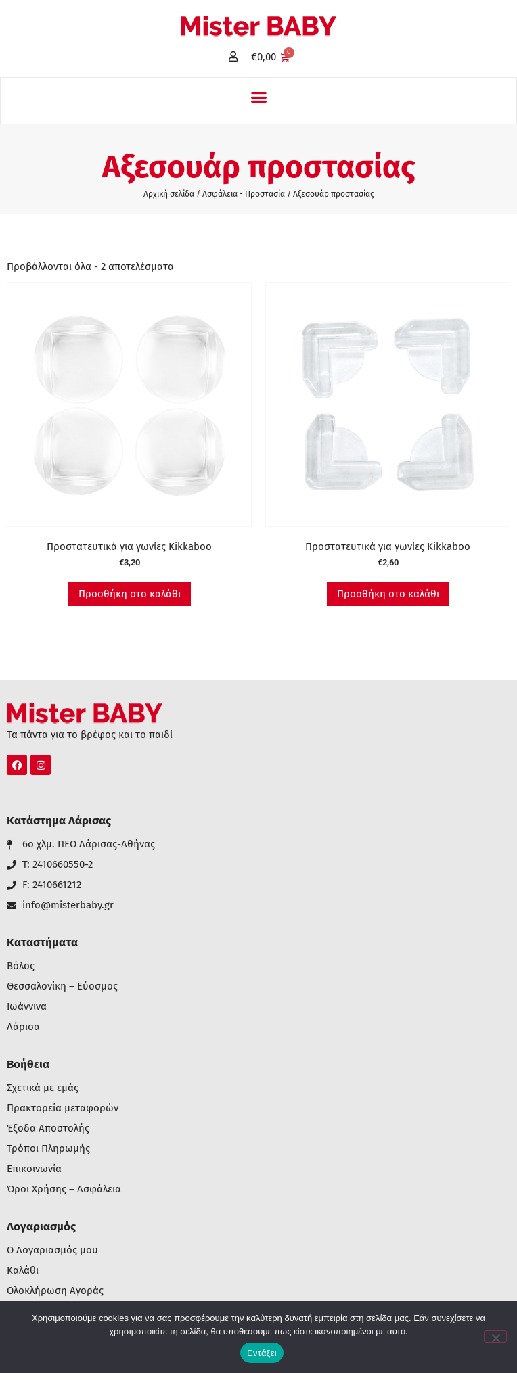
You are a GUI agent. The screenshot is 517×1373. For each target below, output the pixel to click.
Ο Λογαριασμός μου (52, 1250)
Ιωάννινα (27, 1007)
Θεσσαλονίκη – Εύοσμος (62, 986)
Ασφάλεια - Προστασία (243, 194)
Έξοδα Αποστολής (48, 1128)
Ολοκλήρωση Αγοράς (55, 1291)
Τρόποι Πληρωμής (48, 1149)
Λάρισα (23, 1027)
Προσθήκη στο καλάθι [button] (129, 594)
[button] (258, 97)
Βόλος (21, 966)
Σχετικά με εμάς (42, 1088)
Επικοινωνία (34, 1169)
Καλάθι (23, 1270)
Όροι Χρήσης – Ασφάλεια (64, 1189)
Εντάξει (262, 1353)
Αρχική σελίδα (168, 194)
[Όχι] (495, 1336)
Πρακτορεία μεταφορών (62, 1108)
